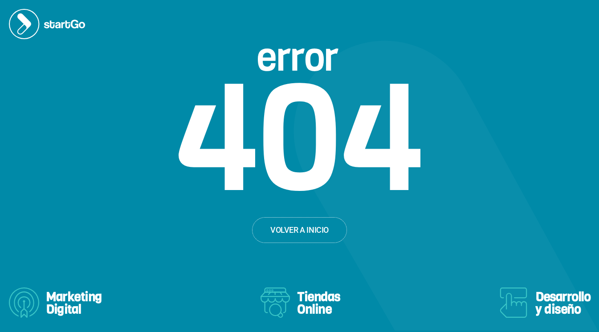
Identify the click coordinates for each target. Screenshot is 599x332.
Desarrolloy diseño (562, 303)
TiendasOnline (318, 303)
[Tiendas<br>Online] (275, 302)
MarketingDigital (74, 303)
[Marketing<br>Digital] (24, 302)
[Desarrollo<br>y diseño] (513, 302)
